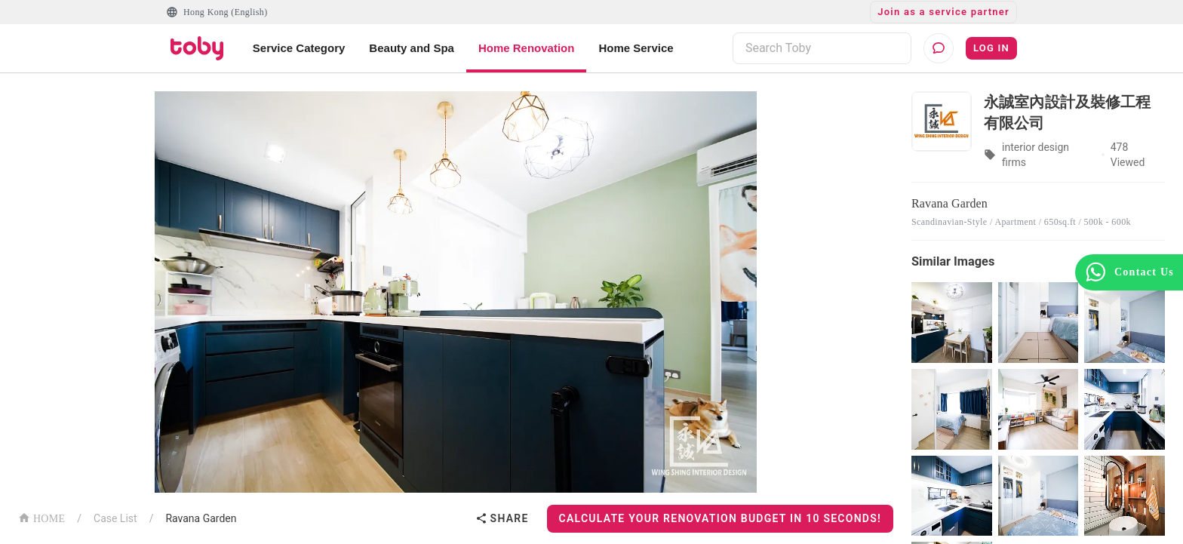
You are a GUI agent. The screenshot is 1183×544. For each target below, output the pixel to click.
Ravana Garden (200, 518)
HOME (41, 517)
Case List (115, 518)
